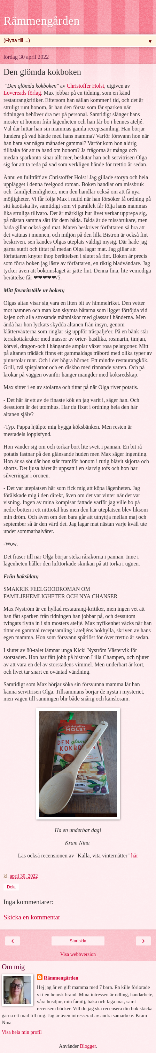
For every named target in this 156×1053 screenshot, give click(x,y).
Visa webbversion (78, 954)
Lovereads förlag (22, 93)
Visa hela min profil (22, 1032)
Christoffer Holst (85, 86)
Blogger (88, 1046)
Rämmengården (41, 20)
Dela (11, 887)
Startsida (78, 941)
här (134, 855)
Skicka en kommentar (31, 917)
